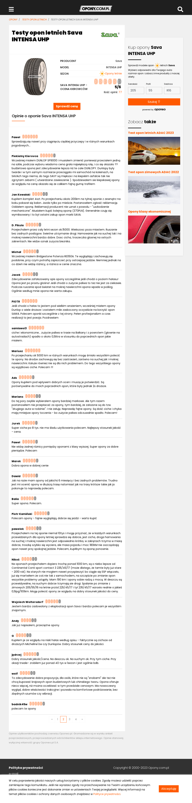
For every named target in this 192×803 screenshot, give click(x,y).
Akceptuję (168, 789)
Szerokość (132, 84)
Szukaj (154, 102)
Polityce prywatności (106, 794)
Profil (148, 84)
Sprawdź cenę (67, 106)
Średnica (168, 84)
